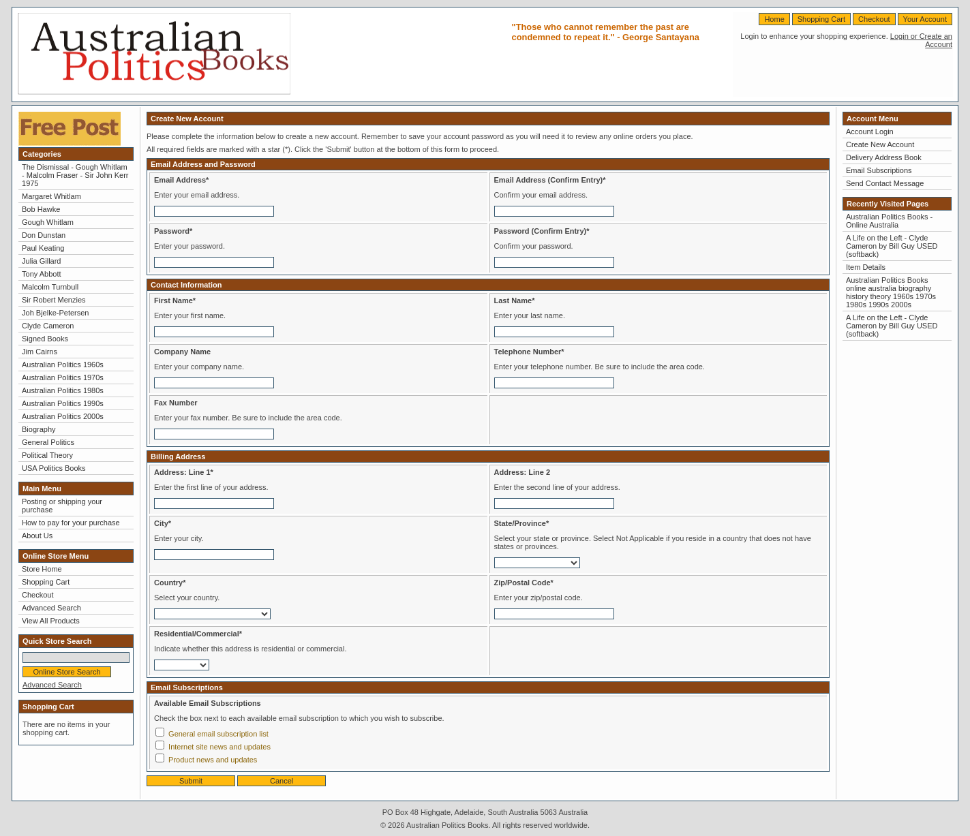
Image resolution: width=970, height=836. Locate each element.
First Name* (175, 300)
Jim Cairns (39, 351)
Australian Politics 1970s (63, 377)
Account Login (870, 131)
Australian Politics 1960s (63, 364)
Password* (173, 231)
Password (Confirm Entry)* (542, 231)
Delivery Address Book (884, 157)
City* (162, 523)
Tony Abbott (41, 274)
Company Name (182, 351)
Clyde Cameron (48, 326)
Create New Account (880, 144)
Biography (39, 429)
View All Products (51, 621)
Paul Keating (43, 248)
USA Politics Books (54, 468)
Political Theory (47, 455)
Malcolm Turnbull (50, 287)
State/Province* (521, 523)
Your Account (925, 19)
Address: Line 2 (522, 472)
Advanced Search (51, 608)
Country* (169, 582)
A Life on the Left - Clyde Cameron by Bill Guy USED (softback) (892, 246)
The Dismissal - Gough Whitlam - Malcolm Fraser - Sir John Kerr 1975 (75, 175)
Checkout (874, 19)
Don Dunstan (43, 235)
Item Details (865, 267)
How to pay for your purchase (71, 522)
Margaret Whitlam (51, 196)
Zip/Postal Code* (524, 582)
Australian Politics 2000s (63, 416)
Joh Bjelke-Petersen (55, 313)
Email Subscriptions (879, 170)
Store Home (42, 569)
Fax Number (176, 403)
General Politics (48, 442)
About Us (37, 535)
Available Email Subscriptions (207, 703)
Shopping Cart (821, 19)
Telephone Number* (529, 351)
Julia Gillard (41, 261)
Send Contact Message (885, 183)
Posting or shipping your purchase (62, 505)
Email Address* (181, 180)
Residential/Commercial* (198, 634)
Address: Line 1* (183, 472)
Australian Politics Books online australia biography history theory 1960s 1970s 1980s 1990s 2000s (891, 292)
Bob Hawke (41, 209)
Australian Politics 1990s (63, 403)
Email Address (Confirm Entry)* (550, 180)
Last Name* (514, 300)
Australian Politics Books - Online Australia (889, 221)
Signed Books (45, 339)
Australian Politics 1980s (63, 390)
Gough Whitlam (48, 222)
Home (774, 19)
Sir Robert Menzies (54, 300)
